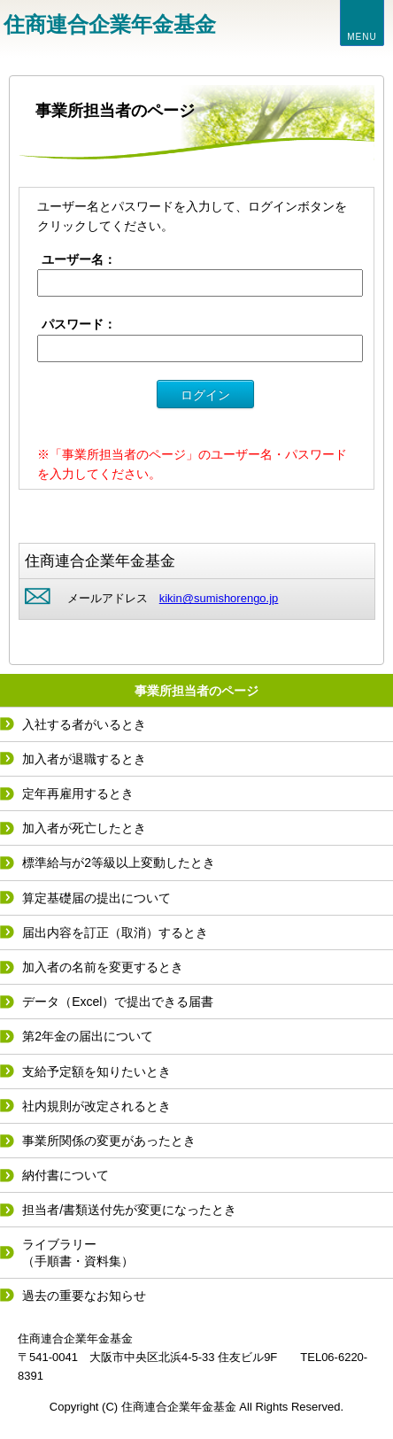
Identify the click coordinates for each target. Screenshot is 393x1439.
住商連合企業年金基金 (110, 24)
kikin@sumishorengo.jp (219, 598)
